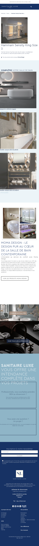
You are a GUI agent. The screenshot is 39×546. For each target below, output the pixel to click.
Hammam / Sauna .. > (6, 13)
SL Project (3, 515)
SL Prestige (3, 513)
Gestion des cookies (6, 527)
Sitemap (3, 529)
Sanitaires (23, 514)
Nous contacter (5, 524)
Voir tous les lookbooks (14, 341)
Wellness (23, 518)
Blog (2, 528)
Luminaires (23, 522)
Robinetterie (24, 513)
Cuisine (22, 517)
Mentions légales (5, 525)
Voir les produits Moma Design (15, 278)
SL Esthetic (3, 514)
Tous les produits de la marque (13, 57)
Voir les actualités (14, 313)
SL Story (3, 517)
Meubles (23, 521)
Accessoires (23, 515)
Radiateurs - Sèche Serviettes (28, 519)
